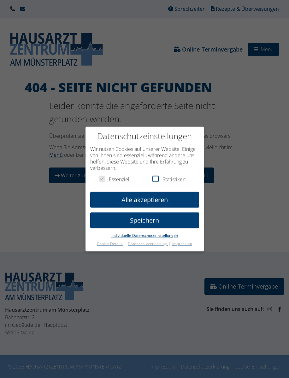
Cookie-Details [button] (110, 241)
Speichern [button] (144, 217)
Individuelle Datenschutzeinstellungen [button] (144, 232)
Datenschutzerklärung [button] (148, 241)
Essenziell (115, 176)
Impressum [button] (182, 241)
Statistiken (169, 176)
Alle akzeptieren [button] (144, 197)
